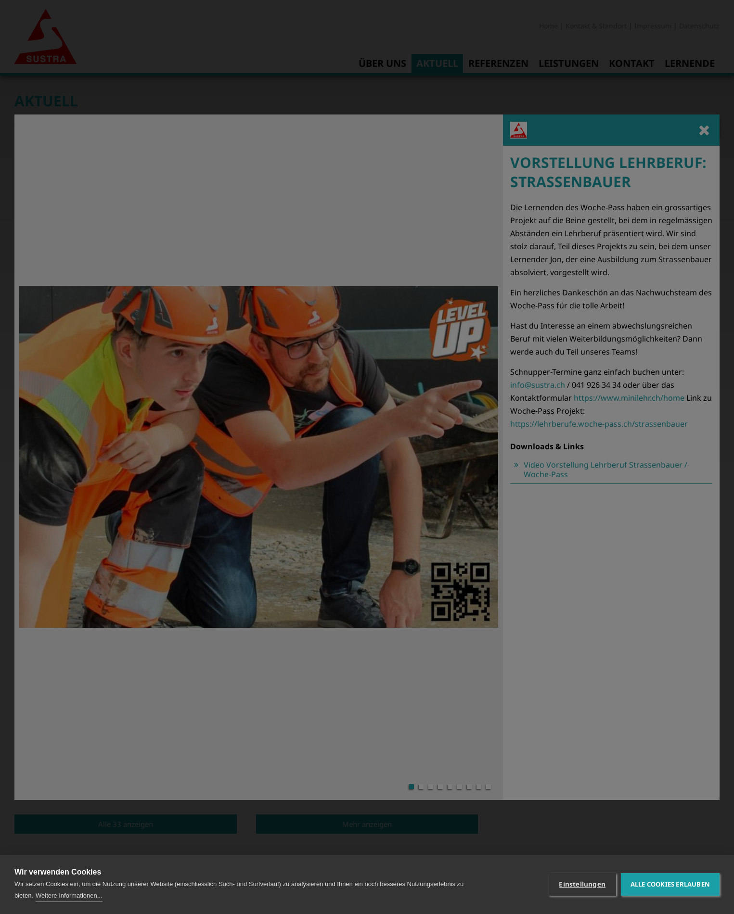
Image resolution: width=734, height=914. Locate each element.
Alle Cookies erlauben (670, 884)
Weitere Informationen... (69, 895)
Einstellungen (582, 884)
